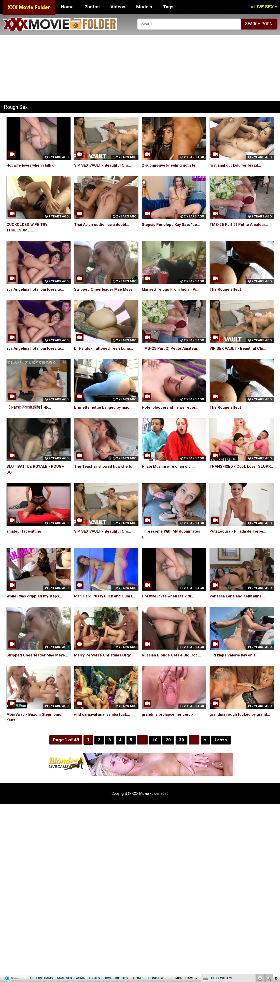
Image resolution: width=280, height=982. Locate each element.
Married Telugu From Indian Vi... (172, 289)
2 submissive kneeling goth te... (172, 165)
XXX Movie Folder (29, 7)
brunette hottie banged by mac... (105, 413)
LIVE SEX (264, 6)
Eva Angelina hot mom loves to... (37, 289)
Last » (221, 751)
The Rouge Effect (226, 289)
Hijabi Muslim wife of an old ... (170, 472)
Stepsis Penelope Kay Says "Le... (173, 224)
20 (168, 751)
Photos (92, 6)
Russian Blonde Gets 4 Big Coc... (172, 660)
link (275, 902)
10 (155, 751)
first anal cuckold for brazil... (236, 165)
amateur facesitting (25, 537)
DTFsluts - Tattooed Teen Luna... (105, 354)
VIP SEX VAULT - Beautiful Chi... (103, 165)
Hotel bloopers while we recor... (172, 413)
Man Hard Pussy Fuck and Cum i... (106, 601)
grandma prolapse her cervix (170, 725)
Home (67, 6)
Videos (117, 6)
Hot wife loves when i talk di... (34, 165)
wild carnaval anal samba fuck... (104, 725)
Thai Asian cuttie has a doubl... (103, 224)
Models (144, 6)
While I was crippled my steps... (36, 601)
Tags (168, 6)
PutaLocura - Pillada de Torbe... (239, 537)
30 (181, 751)
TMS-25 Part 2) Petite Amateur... (240, 224)
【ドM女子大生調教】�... (30, 413)
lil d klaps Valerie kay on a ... (236, 660)
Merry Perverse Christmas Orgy (105, 660)
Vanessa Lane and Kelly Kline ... (239, 601)
